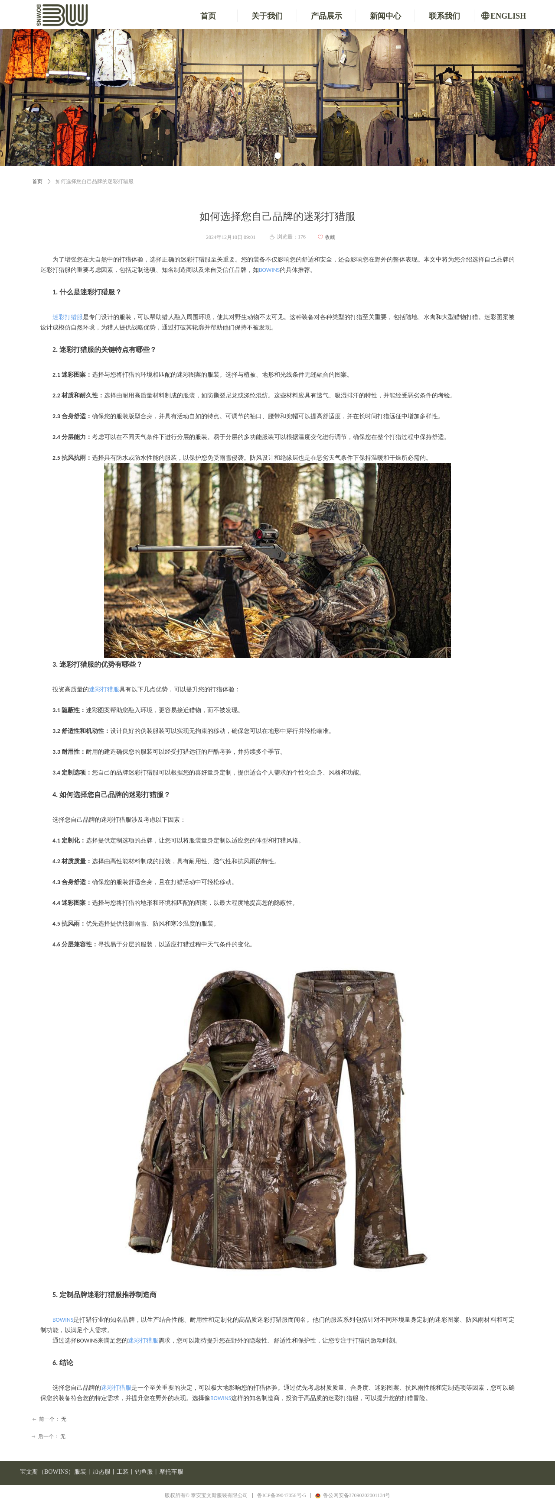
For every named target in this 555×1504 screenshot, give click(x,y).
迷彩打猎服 (67, 317)
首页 (37, 181)
